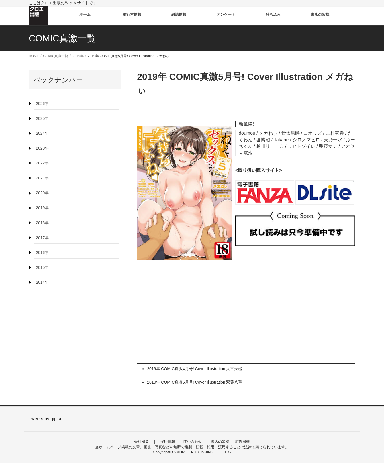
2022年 (42, 163)
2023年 (42, 148)
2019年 (42, 207)
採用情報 (167, 441)
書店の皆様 (220, 441)
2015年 (42, 267)
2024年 (42, 133)
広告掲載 (242, 441)
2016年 (42, 252)
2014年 (42, 282)
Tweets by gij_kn (45, 418)
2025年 (42, 118)
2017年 (42, 237)
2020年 (42, 193)
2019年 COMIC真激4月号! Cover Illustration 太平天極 (194, 368)
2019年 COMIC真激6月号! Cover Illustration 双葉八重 (194, 382)
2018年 (42, 223)
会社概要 (141, 441)
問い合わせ (192, 441)
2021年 (42, 178)
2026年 (42, 103)
